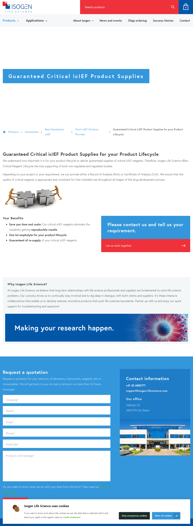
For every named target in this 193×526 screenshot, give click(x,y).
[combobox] (123, 7)
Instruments (32, 131)
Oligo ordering (137, 20)
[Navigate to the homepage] (17, 7)
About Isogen (81, 20)
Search (173, 7)
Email (9, 422)
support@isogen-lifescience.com (147, 391)
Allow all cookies (163, 515)
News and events (111, 20)
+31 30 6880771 (136, 385)
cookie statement (72, 517)
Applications (35, 20)
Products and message (20, 455)
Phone (10, 433)
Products (9, 20)
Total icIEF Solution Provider (86, 132)
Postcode (12, 444)
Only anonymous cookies (134, 515)
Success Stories (163, 20)
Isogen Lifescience (4, 132)
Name (10, 411)
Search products (95, 7)
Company (12, 400)
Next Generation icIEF (54, 132)
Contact (185, 20)
